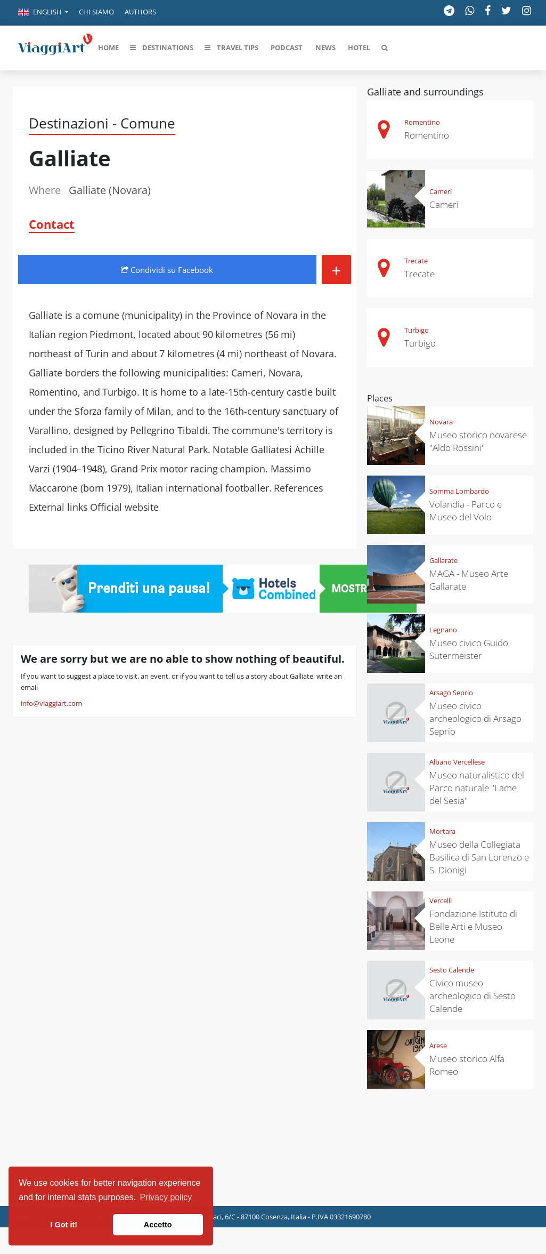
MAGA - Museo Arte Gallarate (468, 579)
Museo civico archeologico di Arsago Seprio (475, 718)
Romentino (422, 122)
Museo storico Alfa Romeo (466, 1065)
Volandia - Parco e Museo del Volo (465, 510)
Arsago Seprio (451, 692)
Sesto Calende (451, 970)
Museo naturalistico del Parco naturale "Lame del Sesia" (476, 788)
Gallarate (443, 560)
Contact (52, 224)
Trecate (416, 261)
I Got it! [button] (64, 1224)
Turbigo (416, 330)
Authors (140, 12)
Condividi (167, 269)
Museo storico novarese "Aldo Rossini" (478, 441)
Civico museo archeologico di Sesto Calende (472, 996)
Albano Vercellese (457, 762)
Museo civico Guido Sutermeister (468, 649)
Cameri (440, 191)
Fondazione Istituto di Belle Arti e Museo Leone (473, 926)
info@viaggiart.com (51, 703)
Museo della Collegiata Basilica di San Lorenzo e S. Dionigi (479, 857)
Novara (441, 422)
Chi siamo (96, 12)
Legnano (443, 629)
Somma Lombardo (459, 491)
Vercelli (440, 900)
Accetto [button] (158, 1224)
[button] (43, 12)
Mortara (442, 831)
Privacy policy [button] (166, 1197)
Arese (438, 1045)
